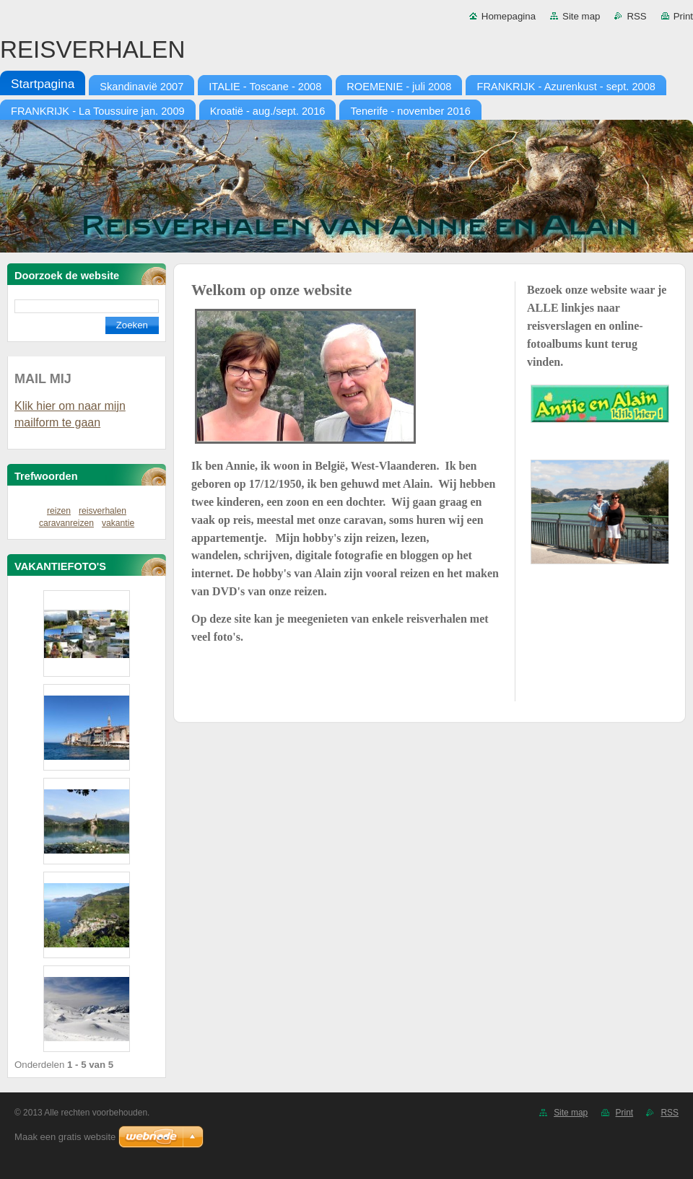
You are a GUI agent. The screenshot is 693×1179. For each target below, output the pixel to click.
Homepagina (508, 16)
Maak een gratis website (65, 1136)
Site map (581, 16)
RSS (636, 16)
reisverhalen (102, 511)
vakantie (118, 523)
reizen (59, 511)
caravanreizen (66, 523)
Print (683, 16)
